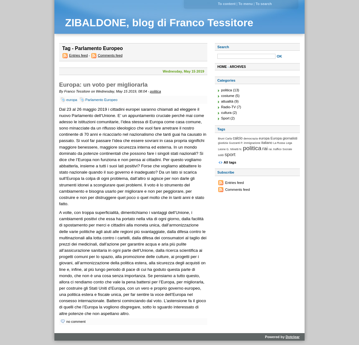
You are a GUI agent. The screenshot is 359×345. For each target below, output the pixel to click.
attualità (227, 101)
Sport (225, 118)
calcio (237, 138)
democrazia (251, 138)
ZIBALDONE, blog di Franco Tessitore (159, 22)
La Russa (279, 143)
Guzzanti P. (236, 143)
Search (223, 47)
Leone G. (223, 149)
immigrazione (252, 143)
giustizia (223, 143)
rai (265, 148)
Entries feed (78, 55)
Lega (289, 143)
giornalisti (290, 138)
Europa (276, 138)
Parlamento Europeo (101, 100)
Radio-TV (228, 107)
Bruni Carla (225, 138)
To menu (245, 4)
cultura (226, 112)
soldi (221, 155)
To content (226, 4)
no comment (76, 321)
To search (263, 4)
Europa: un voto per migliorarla (103, 84)
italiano (266, 143)
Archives (238, 66)
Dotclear (293, 337)
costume (227, 96)
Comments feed (110, 55)
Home (222, 66)
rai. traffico (275, 149)
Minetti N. (236, 149)
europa (71, 100)
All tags (230, 162)
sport (230, 154)
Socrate (287, 149)
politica (155, 91)
